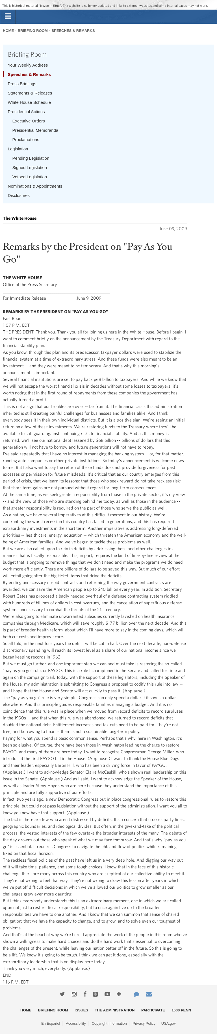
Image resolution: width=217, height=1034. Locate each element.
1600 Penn (181, 1010)
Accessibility (76, 1023)
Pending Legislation (30, 158)
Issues (81, 1010)
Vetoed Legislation (29, 176)
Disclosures (19, 195)
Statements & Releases (30, 93)
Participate (153, 1010)
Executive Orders (28, 120)
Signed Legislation (29, 167)
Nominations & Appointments (35, 186)
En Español (50, 1023)
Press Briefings (22, 83)
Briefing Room (33, 30)
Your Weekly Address (28, 65)
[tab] (8, 16)
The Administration (115, 1010)
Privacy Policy (144, 1023)
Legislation (18, 148)
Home (8, 30)
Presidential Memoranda (35, 130)
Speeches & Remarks (73, 30)
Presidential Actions (26, 111)
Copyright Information (109, 1023)
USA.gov (168, 1023)
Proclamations (25, 139)
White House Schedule (29, 102)
